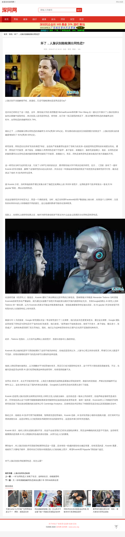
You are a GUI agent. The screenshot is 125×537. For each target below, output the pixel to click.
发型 (72, 19)
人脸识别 (17, 473)
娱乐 (53, 19)
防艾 (82, 19)
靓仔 (35, 19)
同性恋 (23, 473)
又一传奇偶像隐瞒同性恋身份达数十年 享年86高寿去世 (35, 480)
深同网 (9, 10)
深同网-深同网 (62, 527)
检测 (28, 473)
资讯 (11, 34)
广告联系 (59, 524)
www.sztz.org (74, 527)
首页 (6, 19)
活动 (74, 524)
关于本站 (52, 524)
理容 (63, 19)
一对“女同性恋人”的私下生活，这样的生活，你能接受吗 (36, 476)
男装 (16, 19)
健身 (25, 19)
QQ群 (66, 524)
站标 (70, 524)
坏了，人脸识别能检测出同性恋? (27, 34)
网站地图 (119, 2)
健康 (44, 19)
